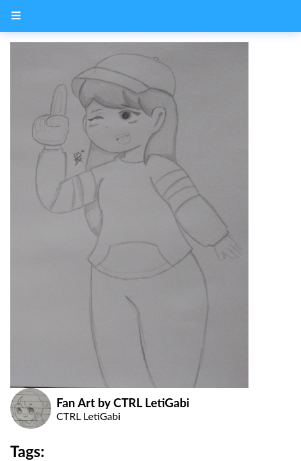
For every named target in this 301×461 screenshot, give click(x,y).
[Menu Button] (16, 16)
